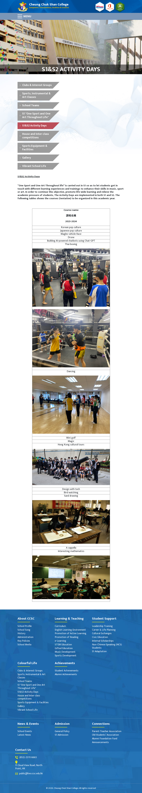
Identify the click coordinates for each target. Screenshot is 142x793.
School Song (24, 630)
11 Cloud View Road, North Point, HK (28, 767)
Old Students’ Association (105, 735)
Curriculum (60, 626)
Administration (25, 637)
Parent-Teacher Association (106, 731)
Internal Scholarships (103, 641)
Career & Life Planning (104, 630)
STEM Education (63, 644)
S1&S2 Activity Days (34, 125)
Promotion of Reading (66, 637)
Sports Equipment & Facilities (34, 148)
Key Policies (24, 641)
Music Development (65, 652)
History (21, 633)
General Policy (62, 731)
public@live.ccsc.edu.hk (31, 773)
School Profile (25, 626)
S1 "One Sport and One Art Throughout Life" (36, 115)
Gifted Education (64, 648)
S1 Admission (61, 735)
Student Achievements (66, 670)
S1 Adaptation (99, 651)
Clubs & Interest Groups (37, 85)
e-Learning (60, 641)
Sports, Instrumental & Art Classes (36, 95)
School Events (25, 731)
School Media (24, 644)
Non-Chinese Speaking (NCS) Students (107, 646)
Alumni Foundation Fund (104, 738)
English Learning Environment (70, 630)
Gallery (26, 157)
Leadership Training (102, 626)
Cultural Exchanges (102, 633)
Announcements (100, 742)
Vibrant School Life (34, 166)
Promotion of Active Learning (70, 633)
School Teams (30, 105)
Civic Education (100, 637)
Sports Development (65, 655)
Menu (27, 16)
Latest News (24, 735)
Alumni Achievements (66, 674)
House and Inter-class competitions (35, 136)
